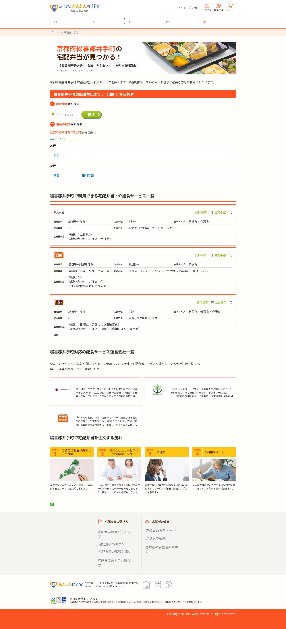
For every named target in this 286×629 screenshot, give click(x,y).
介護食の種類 (154, 538)
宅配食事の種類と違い (112, 543)
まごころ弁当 (74, 300)
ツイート (66, 510)
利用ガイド (108, 20)
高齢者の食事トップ (158, 534)
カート (230, 10)
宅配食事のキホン (109, 538)
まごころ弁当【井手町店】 (85, 333)
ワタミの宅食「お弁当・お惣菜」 (87, 253)
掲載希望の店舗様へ (213, 536)
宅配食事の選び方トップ (113, 534)
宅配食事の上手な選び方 (113, 547)
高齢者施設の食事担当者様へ (216, 547)
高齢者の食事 (219, 20)
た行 (62, 137)
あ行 (53, 137)
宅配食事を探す (145, 20)
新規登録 (218, 10)
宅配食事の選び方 (182, 20)
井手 (56, 153)
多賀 (56, 173)
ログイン (206, 10)
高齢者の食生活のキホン (161, 543)
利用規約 (91, 598)
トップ (70, 20)
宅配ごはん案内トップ (73, 526)
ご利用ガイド (208, 526)
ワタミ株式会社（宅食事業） (96, 414)
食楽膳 (69, 210)
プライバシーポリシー (64, 598)
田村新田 (88, 173)
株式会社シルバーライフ (188, 382)
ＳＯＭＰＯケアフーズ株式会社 (97, 382)
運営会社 (109, 598)
